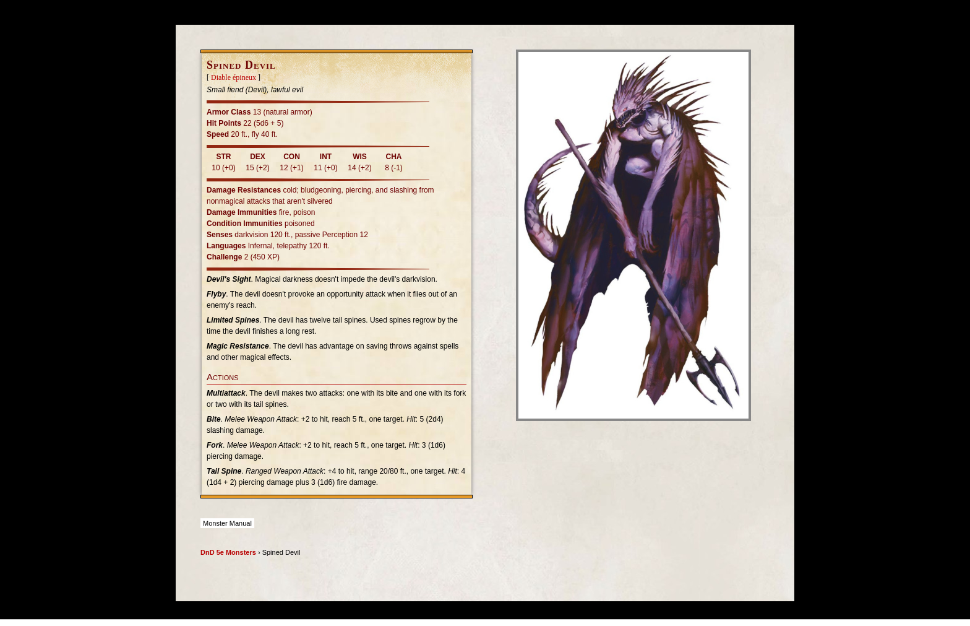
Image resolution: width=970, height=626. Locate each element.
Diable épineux (233, 77)
